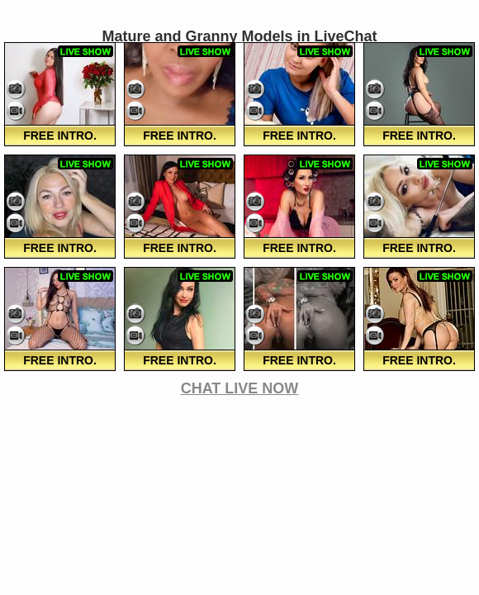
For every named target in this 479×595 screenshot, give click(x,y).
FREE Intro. (60, 135)
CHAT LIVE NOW (240, 388)
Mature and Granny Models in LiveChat (239, 36)
